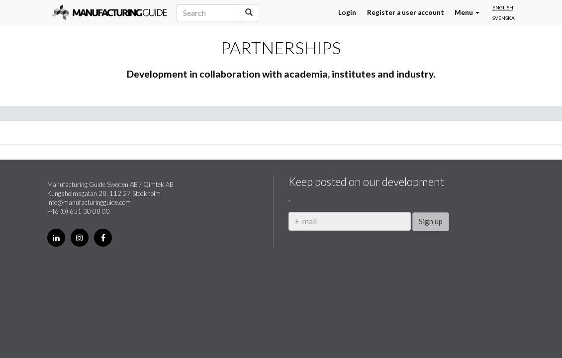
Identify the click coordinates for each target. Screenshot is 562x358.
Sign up (431, 221)
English (502, 7)
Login (347, 12)
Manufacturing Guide (109, 12)
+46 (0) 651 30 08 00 (78, 211)
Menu (467, 12)
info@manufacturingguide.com (89, 202)
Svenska (503, 18)
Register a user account (405, 12)
